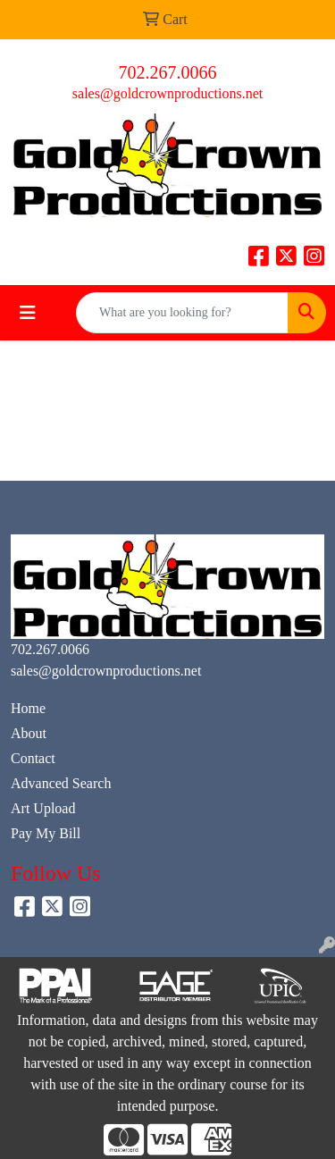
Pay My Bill (45, 833)
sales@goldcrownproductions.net (167, 93)
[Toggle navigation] (27, 312)
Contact (33, 758)
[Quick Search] (182, 312)
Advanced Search (61, 783)
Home (28, 708)
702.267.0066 (168, 72)
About (28, 733)
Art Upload (43, 808)
